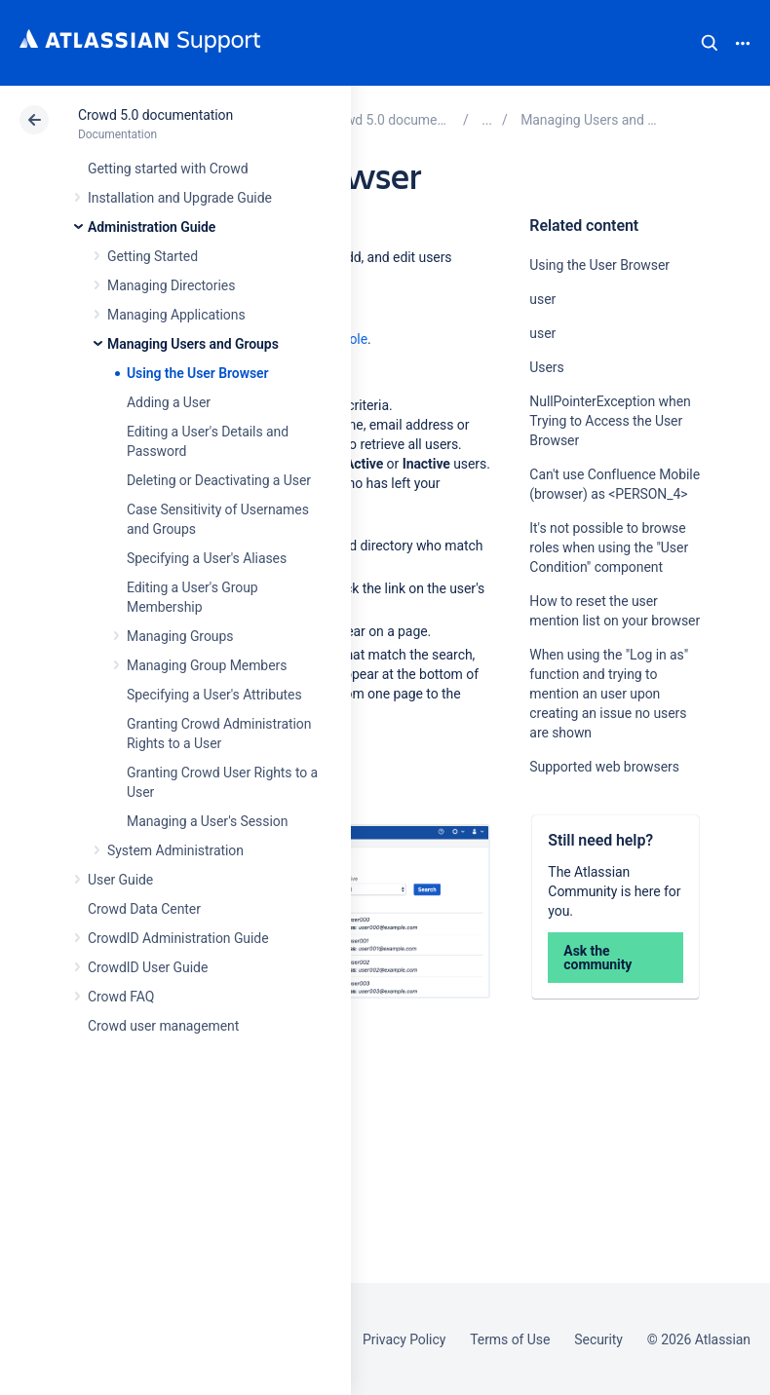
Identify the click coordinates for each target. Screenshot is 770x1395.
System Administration (175, 850)
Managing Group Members (207, 665)
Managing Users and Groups (193, 344)
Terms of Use (510, 1339)
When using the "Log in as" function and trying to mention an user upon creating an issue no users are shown (608, 693)
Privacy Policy (404, 1339)
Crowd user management (163, 1026)
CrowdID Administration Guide (178, 938)
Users (546, 367)
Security (598, 1339)
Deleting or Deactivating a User (219, 480)
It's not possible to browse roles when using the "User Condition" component (608, 547)
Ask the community (597, 957)
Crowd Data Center (144, 909)
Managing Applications (176, 314)
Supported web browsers (604, 766)
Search (709, 42)
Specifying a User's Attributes (214, 694)
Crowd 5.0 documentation (155, 115)
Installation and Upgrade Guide (180, 198)
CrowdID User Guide (148, 967)
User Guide (120, 879)
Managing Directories (171, 285)
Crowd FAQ (121, 996)
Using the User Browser (198, 373)
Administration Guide (151, 227)
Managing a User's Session (207, 821)
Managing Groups (180, 636)
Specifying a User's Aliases (207, 558)
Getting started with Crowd (168, 168)
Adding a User (169, 402)
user (542, 299)
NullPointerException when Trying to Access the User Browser (609, 421)
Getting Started (152, 256)
